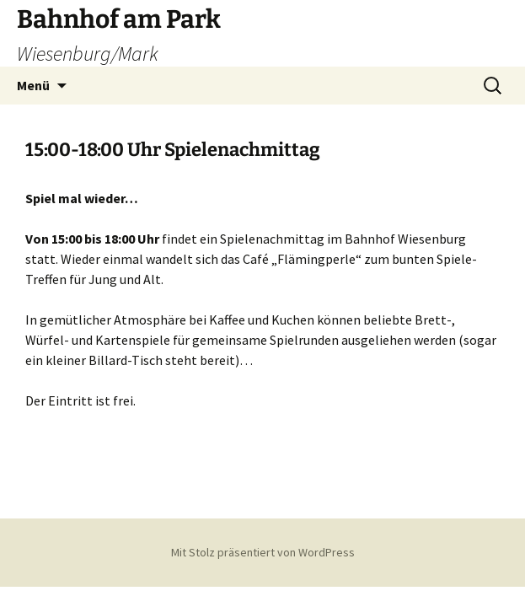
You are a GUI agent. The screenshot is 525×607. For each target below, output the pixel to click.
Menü (33, 85)
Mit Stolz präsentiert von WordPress (263, 552)
